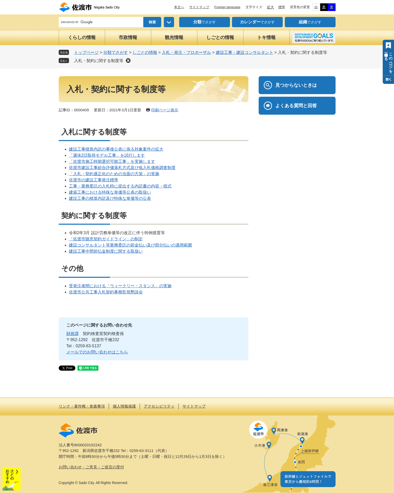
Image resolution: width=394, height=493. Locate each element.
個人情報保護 (124, 406)
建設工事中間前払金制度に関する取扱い (106, 251)
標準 (281, 7)
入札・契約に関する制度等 (98, 60)
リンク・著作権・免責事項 (82, 406)
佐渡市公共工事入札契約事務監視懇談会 (106, 292)
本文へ (179, 7)
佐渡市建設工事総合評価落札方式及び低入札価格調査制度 (122, 167)
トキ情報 (266, 37)
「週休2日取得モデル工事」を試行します (107, 155)
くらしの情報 (82, 37)
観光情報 (174, 37)
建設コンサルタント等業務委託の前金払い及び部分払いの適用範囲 (130, 245)
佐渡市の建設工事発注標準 (93, 180)
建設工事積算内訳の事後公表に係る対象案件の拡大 (116, 149)
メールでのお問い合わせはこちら (97, 352)
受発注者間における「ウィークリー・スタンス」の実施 (120, 286)
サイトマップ (199, 7)
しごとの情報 (220, 37)
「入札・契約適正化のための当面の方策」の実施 (114, 174)
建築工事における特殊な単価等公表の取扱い (110, 192)
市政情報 (128, 37)
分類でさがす (115, 52)
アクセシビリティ (159, 406)
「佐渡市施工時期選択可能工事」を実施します (112, 161)
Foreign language (227, 7)
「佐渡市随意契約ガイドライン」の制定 (106, 239)
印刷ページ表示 (164, 110)
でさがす (204, 22)
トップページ (86, 52)
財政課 (72, 333)
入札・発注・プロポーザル (186, 52)
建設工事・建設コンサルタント (244, 52)
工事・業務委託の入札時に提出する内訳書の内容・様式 (120, 186)
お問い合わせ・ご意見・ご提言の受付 (91, 467)
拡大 (270, 7)
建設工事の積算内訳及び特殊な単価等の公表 (110, 198)
